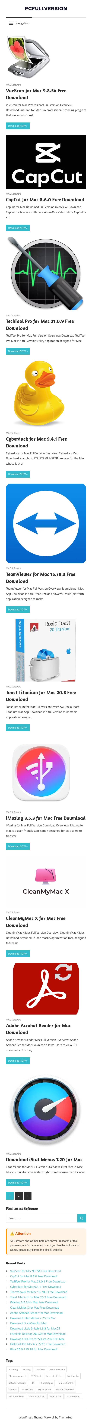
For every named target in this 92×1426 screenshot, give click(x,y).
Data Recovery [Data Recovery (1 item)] (57, 1369)
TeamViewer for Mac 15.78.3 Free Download (38, 1292)
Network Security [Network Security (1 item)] (17, 1383)
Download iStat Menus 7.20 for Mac (44, 1159)
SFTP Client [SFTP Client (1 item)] (27, 1389)
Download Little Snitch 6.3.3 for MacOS (35, 1328)
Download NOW (17, 126)
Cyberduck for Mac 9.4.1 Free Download (35, 1286)
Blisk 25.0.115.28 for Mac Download (33, 1349)
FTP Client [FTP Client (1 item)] (36, 1376)
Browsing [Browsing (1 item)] (13, 1369)
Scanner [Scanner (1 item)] (12, 1389)
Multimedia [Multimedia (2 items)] (73, 1376)
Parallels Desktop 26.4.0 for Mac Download (38, 1333)
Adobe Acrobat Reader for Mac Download (36, 1313)
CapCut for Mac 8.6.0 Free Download (45, 199)
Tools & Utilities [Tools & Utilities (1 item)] (36, 1396)
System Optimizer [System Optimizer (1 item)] (65, 1389)
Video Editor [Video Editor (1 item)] (55, 1396)
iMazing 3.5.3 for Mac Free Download (45, 818)
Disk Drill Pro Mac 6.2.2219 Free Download (37, 1344)
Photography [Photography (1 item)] (46, 1383)
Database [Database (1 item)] (40, 1369)
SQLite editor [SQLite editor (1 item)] (44, 1389)
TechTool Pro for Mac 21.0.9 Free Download (37, 1281)
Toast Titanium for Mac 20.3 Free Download (38, 1297)
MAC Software (13, 85)
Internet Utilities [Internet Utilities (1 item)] (54, 1376)
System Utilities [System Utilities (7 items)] (16, 1396)
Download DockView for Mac (28, 1323)
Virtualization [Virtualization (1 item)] (73, 1396)
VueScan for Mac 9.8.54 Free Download (35, 1271)
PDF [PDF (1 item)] (33, 1383)
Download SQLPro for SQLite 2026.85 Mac (37, 1339)
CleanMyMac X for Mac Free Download (34, 1307)
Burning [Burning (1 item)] (27, 1369)
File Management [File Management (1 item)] (17, 1376)
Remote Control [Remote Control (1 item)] (66, 1383)
